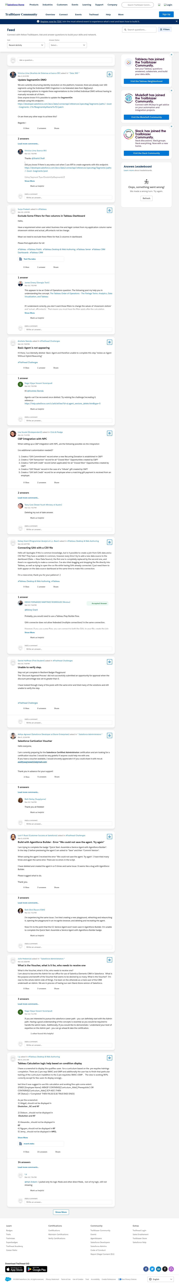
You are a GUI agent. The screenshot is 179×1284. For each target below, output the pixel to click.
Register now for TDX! (51, 21)
